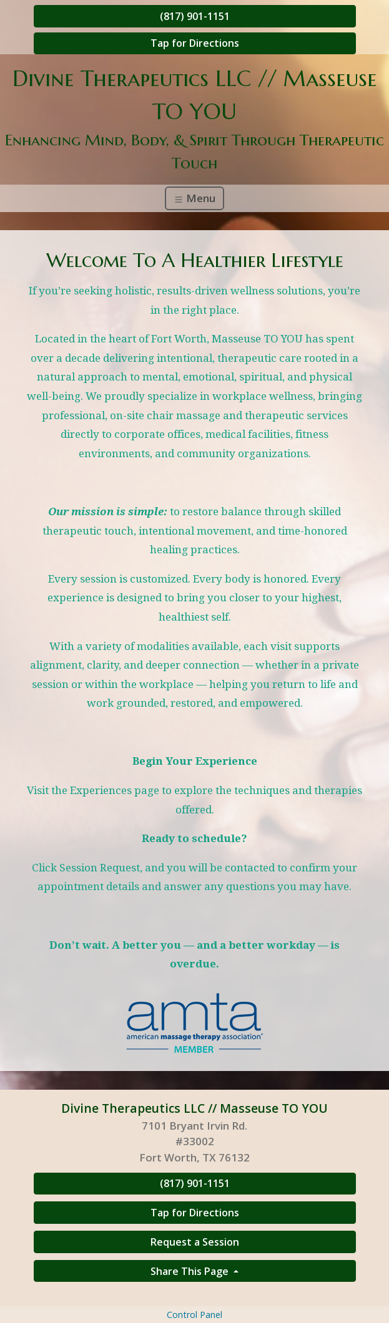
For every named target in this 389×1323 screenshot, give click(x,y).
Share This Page (190, 1271)
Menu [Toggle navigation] (194, 198)
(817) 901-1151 (195, 16)
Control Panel (194, 1315)
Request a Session (194, 1242)
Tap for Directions (194, 43)
